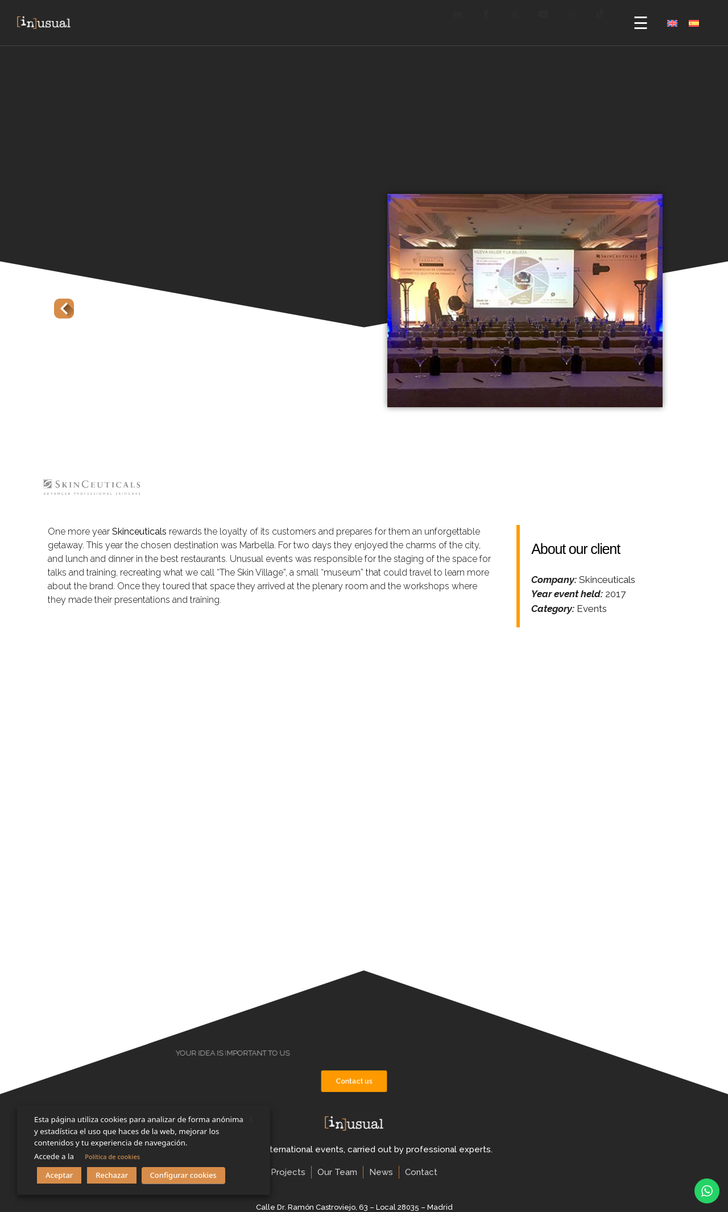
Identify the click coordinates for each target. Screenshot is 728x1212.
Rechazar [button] (112, 1175)
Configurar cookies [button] (183, 1175)
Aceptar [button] (59, 1175)
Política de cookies (112, 1156)
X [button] (251, 1119)
